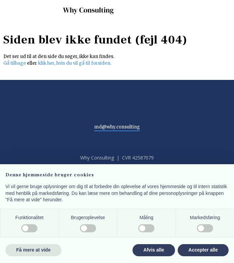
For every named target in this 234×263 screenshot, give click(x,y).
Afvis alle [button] (153, 250)
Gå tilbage (14, 63)
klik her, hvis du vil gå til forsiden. (74, 63)
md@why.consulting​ (117, 127)
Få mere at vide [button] (33, 250)
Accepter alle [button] (203, 250)
